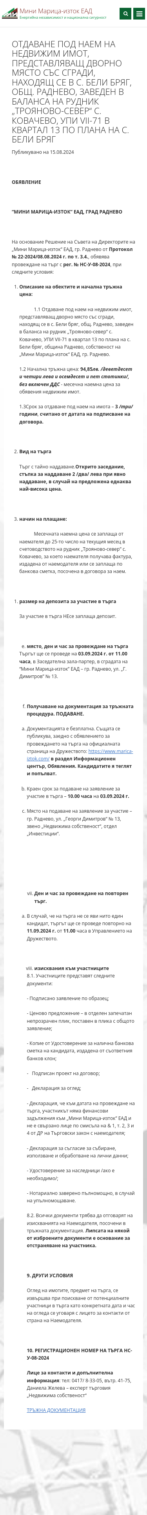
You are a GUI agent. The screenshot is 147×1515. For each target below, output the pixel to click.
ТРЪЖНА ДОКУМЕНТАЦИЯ (56, 1410)
